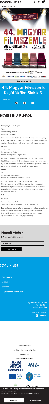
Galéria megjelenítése (24, 81)
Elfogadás (13, 400)
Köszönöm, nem (35, 400)
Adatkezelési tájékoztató (24, 358)
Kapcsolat (6, 282)
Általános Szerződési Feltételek (24, 350)
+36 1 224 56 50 (41, 305)
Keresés (35, 2)
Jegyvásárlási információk (13, 292)
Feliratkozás (11, 249)
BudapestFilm (24, 354)
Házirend (5, 287)
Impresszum (7, 277)
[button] (40, 2)
